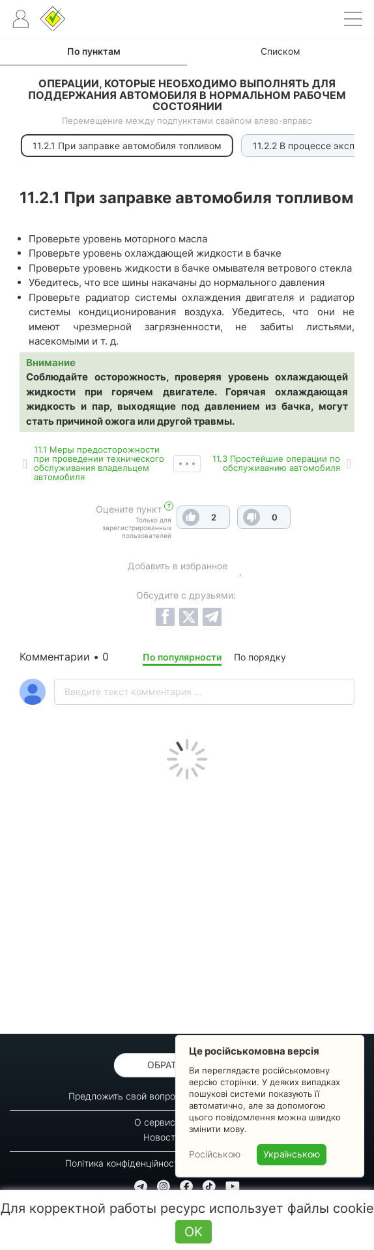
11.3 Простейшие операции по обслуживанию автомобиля (276, 463)
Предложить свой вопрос (124, 1096)
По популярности (182, 656)
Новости (161, 1137)
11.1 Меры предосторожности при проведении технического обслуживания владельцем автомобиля (99, 463)
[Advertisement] (187, 903)
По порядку (260, 656)
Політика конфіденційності (122, 1163)
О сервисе (157, 1122)
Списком (280, 51)
